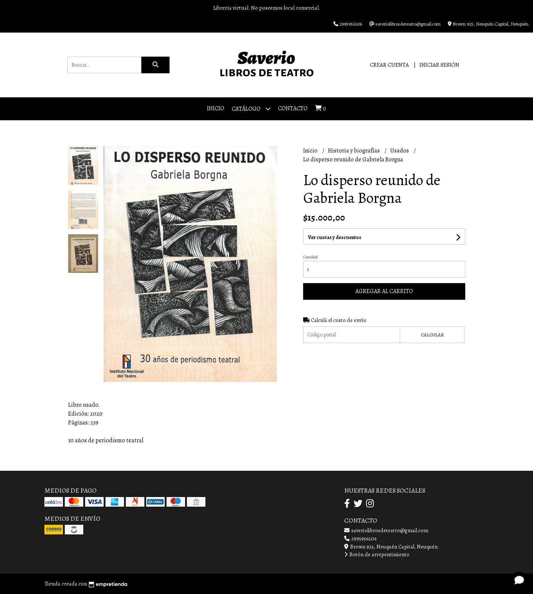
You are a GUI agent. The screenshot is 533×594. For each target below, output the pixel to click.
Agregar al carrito (384, 291)
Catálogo (251, 108)
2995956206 (360, 538)
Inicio (215, 108)
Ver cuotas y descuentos (334, 237)
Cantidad (310, 257)
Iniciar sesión (439, 64)
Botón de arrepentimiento (376, 554)
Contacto (293, 108)
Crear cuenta (389, 64)
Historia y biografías (354, 151)
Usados (400, 151)
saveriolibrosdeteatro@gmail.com (386, 530)
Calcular (432, 335)
